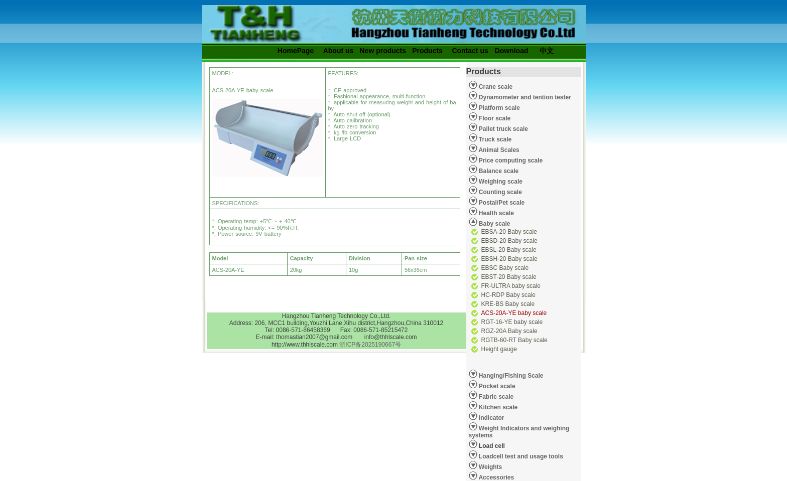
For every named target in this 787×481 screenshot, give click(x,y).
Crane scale (495, 86)
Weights (489, 466)
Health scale (495, 213)
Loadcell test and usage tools (521, 456)
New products (383, 51)
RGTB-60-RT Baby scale (514, 340)
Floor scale (494, 118)
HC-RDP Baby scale (508, 294)
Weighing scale (499, 181)
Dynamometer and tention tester (524, 97)
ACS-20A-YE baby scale (514, 312)
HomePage (296, 51)
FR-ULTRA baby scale (511, 285)
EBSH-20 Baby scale (509, 258)
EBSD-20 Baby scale (509, 240)
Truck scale (494, 139)
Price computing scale (510, 160)
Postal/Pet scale (501, 202)
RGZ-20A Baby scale (509, 331)
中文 (547, 51)
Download (512, 51)
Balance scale (498, 171)
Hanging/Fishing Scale (510, 375)
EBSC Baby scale (505, 267)
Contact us (470, 51)
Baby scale (493, 223)
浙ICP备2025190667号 (370, 344)
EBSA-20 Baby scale (509, 231)
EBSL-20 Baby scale (509, 249)
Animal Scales (498, 149)
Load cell (487, 444)
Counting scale (499, 192)
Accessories (495, 477)
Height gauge (499, 349)
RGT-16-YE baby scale (512, 322)
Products (427, 51)
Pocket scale (496, 386)
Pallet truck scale (502, 128)
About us (338, 51)
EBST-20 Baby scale (509, 276)
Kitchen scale (497, 407)
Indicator (490, 417)
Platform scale (498, 107)
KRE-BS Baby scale (508, 303)
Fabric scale (495, 396)
